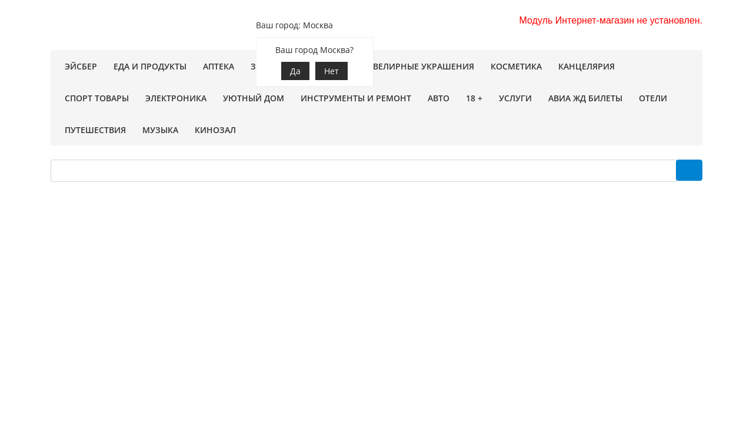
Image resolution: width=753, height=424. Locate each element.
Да (295, 71)
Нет (331, 71)
